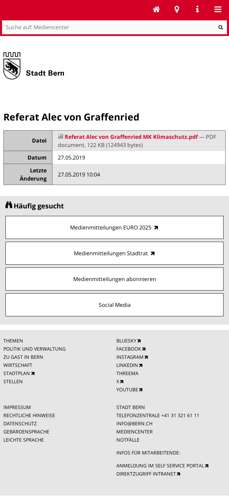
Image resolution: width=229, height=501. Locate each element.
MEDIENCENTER (134, 431)
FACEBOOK (128, 349)
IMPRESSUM (17, 407)
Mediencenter (156, 9)
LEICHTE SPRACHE (23, 440)
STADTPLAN (16, 373)
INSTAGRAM (130, 357)
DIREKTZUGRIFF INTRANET (146, 473)
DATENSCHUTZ (20, 423)
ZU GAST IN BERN (23, 357)
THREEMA (127, 373)
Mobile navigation (218, 9)
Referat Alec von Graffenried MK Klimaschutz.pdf (128, 137)
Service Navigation (197, 9)
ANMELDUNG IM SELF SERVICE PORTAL (160, 465)
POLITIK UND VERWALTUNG (34, 349)
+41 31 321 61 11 (180, 415)
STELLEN (13, 381)
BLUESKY (126, 340)
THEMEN (13, 340)
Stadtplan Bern (177, 9)
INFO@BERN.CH (134, 423)
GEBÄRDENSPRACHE (26, 431)
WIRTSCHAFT (17, 365)
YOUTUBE (127, 389)
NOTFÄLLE (128, 440)
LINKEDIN (127, 365)
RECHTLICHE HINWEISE (29, 415)
